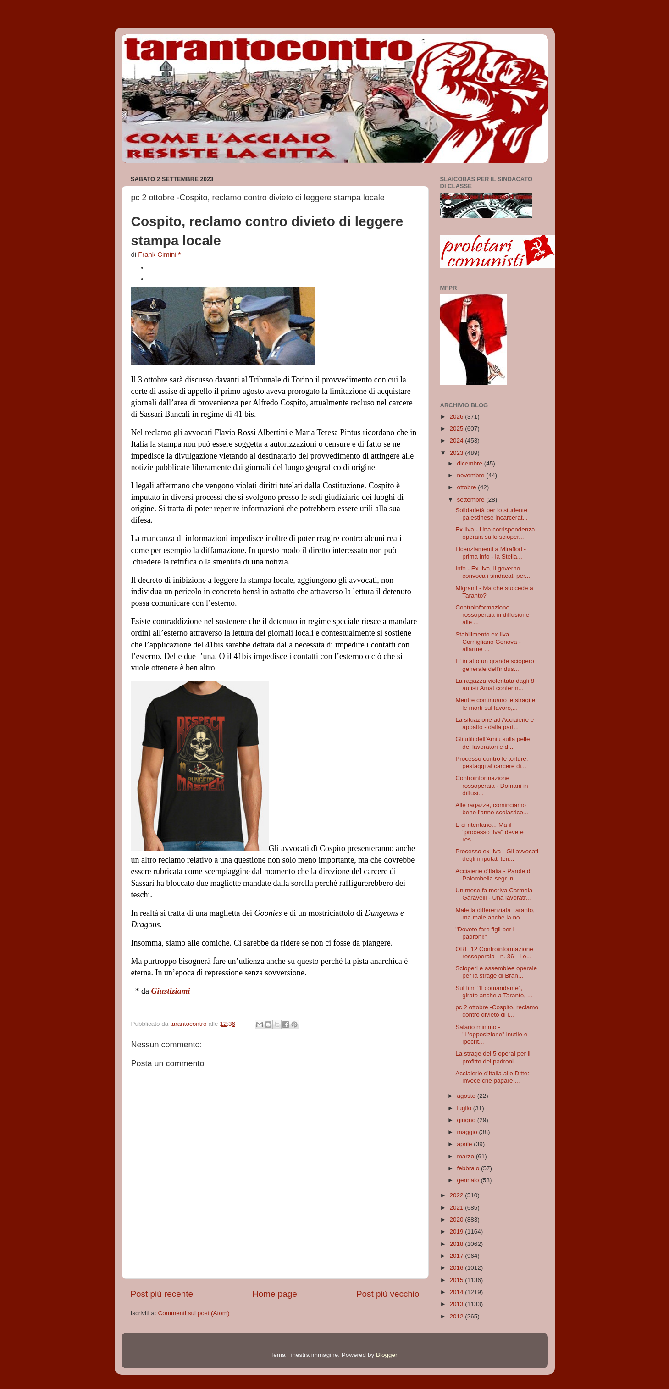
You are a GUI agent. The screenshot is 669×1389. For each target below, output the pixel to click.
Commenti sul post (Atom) (194, 1313)
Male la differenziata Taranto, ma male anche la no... (495, 914)
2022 (457, 1195)
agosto (467, 1095)
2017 (457, 1255)
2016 (457, 1267)
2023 (457, 452)
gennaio (469, 1180)
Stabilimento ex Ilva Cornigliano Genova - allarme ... (488, 642)
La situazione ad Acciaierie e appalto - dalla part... (494, 723)
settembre (472, 499)
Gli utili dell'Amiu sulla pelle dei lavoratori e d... (492, 743)
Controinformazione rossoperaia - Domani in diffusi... (491, 785)
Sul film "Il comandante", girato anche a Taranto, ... (493, 992)
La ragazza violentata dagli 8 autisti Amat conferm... (494, 684)
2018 (457, 1243)
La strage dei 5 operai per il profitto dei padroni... (493, 1057)
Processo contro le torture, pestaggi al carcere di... (491, 762)
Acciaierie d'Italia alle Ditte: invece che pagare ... (492, 1077)
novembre (472, 475)
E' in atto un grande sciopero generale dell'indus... (494, 665)
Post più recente (162, 1294)
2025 (457, 428)
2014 (457, 1292)
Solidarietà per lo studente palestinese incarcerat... (491, 514)
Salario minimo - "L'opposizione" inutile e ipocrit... (491, 1034)
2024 (457, 440)
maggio (468, 1132)
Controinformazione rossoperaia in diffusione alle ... (492, 614)
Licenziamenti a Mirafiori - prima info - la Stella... (490, 553)
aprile (465, 1143)
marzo (466, 1156)
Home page (274, 1294)
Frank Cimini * (159, 254)
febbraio (469, 1168)
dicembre (470, 463)
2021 (457, 1207)
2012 (457, 1316)
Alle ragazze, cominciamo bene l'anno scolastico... (491, 809)
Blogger (386, 1354)
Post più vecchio (388, 1294)
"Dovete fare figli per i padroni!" (484, 933)
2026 (457, 416)
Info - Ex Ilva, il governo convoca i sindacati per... (492, 572)
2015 (457, 1280)
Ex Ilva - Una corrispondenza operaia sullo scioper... (495, 533)
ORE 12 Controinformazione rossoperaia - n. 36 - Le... (494, 953)
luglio (465, 1108)
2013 (457, 1303)
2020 (457, 1219)
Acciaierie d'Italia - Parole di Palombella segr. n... (493, 875)
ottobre (467, 487)
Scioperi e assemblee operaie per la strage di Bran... (496, 972)
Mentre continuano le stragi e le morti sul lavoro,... (495, 704)
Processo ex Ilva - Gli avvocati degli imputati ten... (496, 855)
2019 (457, 1231)
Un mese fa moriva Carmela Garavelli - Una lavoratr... (493, 894)
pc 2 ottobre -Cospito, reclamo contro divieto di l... (496, 1011)
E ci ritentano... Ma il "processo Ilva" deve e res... (489, 832)
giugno (467, 1120)
